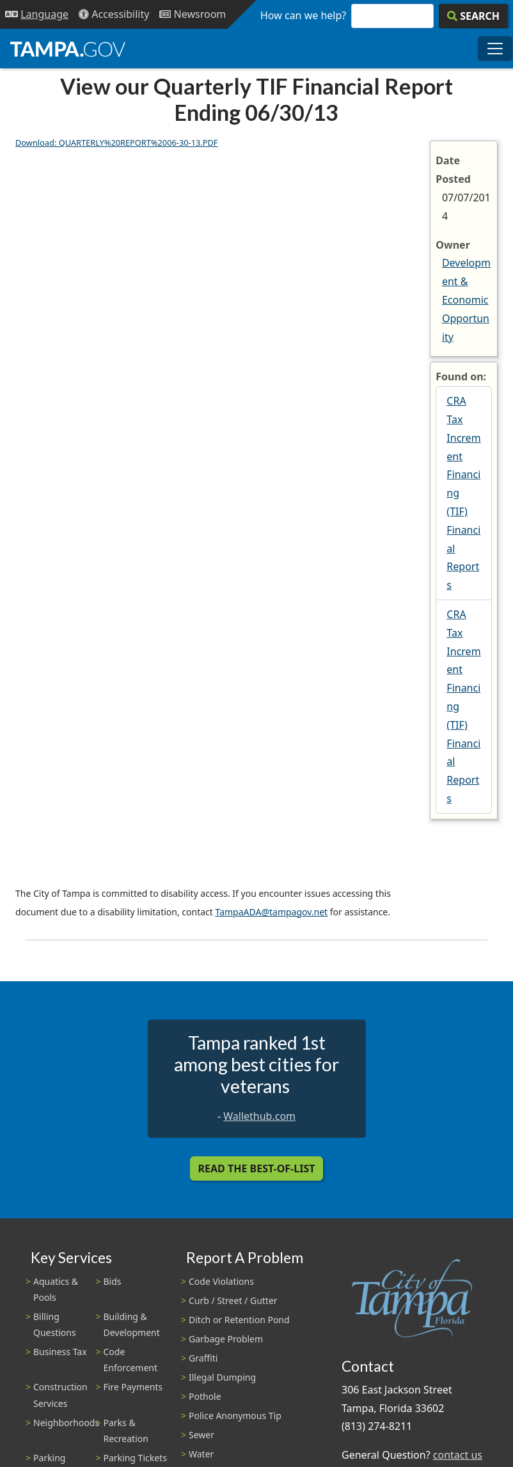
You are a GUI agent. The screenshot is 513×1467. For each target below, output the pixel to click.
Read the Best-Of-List (256, 1168)
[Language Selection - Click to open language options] (37, 14)
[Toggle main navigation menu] (495, 48)
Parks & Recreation (126, 1431)
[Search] (473, 16)
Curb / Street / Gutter (233, 1300)
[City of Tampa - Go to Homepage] (67, 48)
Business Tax (60, 1352)
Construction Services (60, 1395)
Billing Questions (54, 1324)
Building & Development (132, 1324)
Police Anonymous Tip (235, 1415)
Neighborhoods (66, 1423)
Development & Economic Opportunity (466, 299)
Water (201, 1454)
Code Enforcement (131, 1360)
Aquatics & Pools (55, 1289)
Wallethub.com (259, 1116)
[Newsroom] (192, 14)
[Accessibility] (114, 14)
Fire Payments (133, 1387)
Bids (113, 1281)
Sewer (201, 1435)
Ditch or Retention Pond (239, 1320)
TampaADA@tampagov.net (271, 912)
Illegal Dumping (222, 1377)
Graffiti (203, 1358)
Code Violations (221, 1281)
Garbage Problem (226, 1339)
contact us (457, 1455)
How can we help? (303, 15)
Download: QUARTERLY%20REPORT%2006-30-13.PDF (116, 142)
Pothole (205, 1396)
